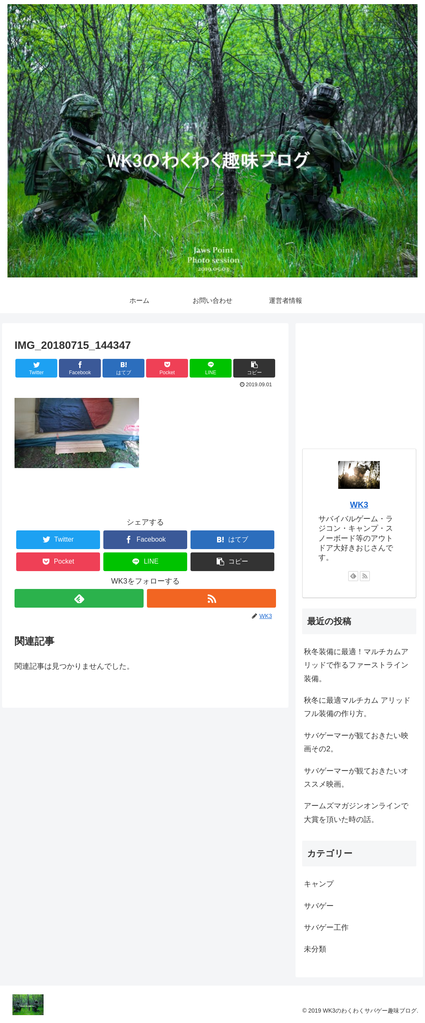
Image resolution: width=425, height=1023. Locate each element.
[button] (254, 368)
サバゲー (319, 906)
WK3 (359, 504)
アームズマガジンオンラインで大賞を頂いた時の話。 (356, 812)
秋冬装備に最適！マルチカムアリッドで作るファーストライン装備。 (356, 665)
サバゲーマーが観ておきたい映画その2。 (356, 742)
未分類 (315, 949)
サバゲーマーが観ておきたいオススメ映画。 (356, 777)
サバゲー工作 (326, 927)
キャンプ (319, 884)
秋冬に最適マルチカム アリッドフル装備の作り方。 (357, 707)
